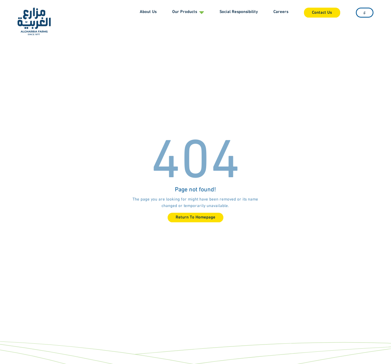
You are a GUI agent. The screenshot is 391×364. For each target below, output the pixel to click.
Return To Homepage (195, 217)
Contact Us (322, 13)
